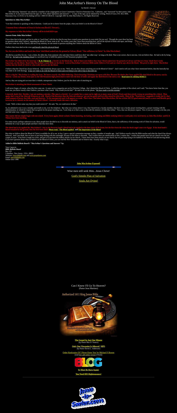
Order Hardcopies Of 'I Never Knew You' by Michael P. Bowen (88, 352)
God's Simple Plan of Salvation (88, 175)
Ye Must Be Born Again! (88, 370)
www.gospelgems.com (38, 155)
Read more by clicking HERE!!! (134, 77)
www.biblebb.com (19, 155)
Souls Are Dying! (88, 180)
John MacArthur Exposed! (88, 163)
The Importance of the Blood (89, 130)
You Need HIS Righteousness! (88, 374)
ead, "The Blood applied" (65, 130)
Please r (52, 130)
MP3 (103, 346)
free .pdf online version (87, 355)
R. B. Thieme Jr (45, 61)
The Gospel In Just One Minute (88, 340)
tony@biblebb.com (18, 157)
